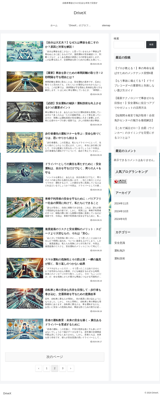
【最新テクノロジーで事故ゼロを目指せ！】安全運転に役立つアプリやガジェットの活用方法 (134, 103)
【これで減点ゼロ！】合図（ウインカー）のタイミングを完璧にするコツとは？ (134, 133)
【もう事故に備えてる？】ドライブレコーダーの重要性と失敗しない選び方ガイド (134, 85)
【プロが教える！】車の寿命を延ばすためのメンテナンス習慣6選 (134, 70)
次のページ (54, 357)
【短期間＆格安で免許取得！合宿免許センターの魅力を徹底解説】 (134, 118)
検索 (116, 38)
